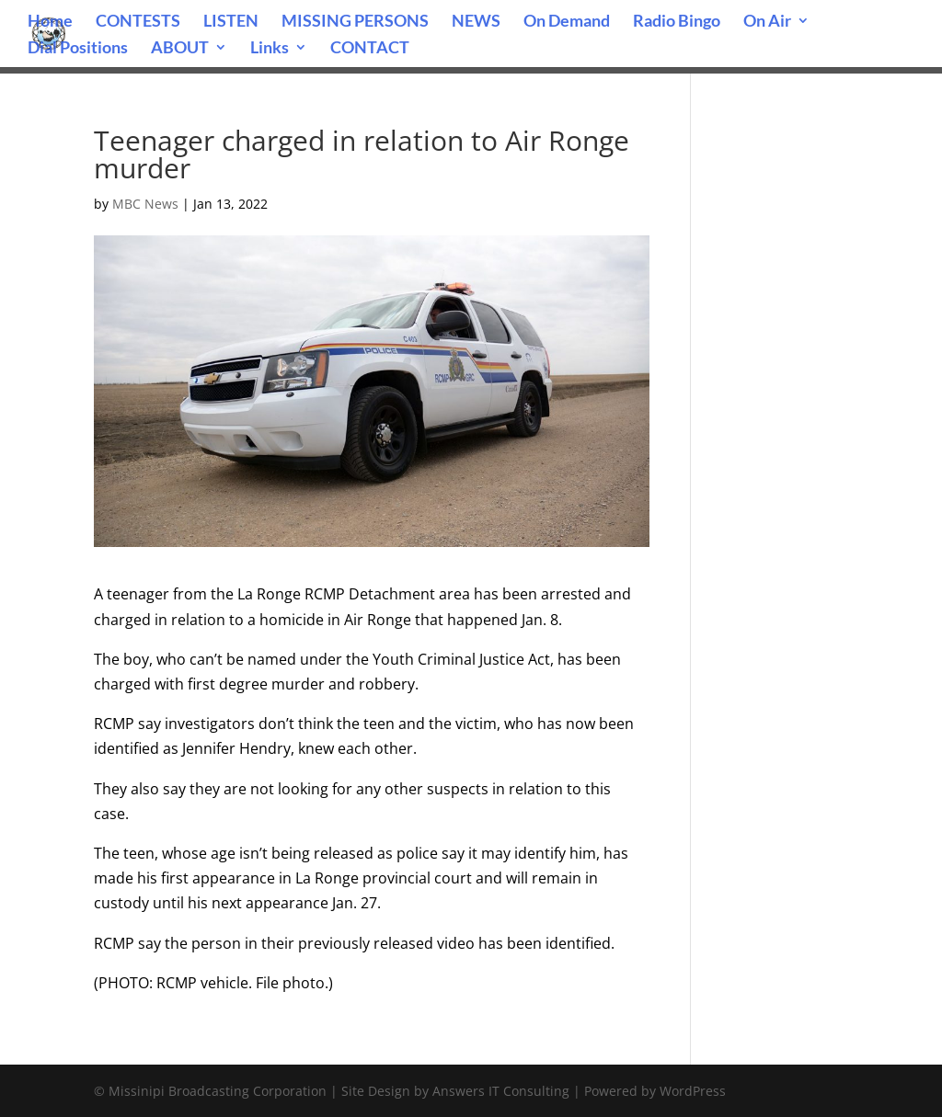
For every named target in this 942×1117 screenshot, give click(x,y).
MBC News (145, 203)
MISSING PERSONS (355, 22)
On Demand (566, 22)
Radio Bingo (676, 22)
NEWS (476, 22)
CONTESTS (138, 22)
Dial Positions (78, 48)
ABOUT (180, 48)
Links (269, 48)
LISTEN (230, 22)
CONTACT (369, 48)
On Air (767, 22)
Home (50, 22)
